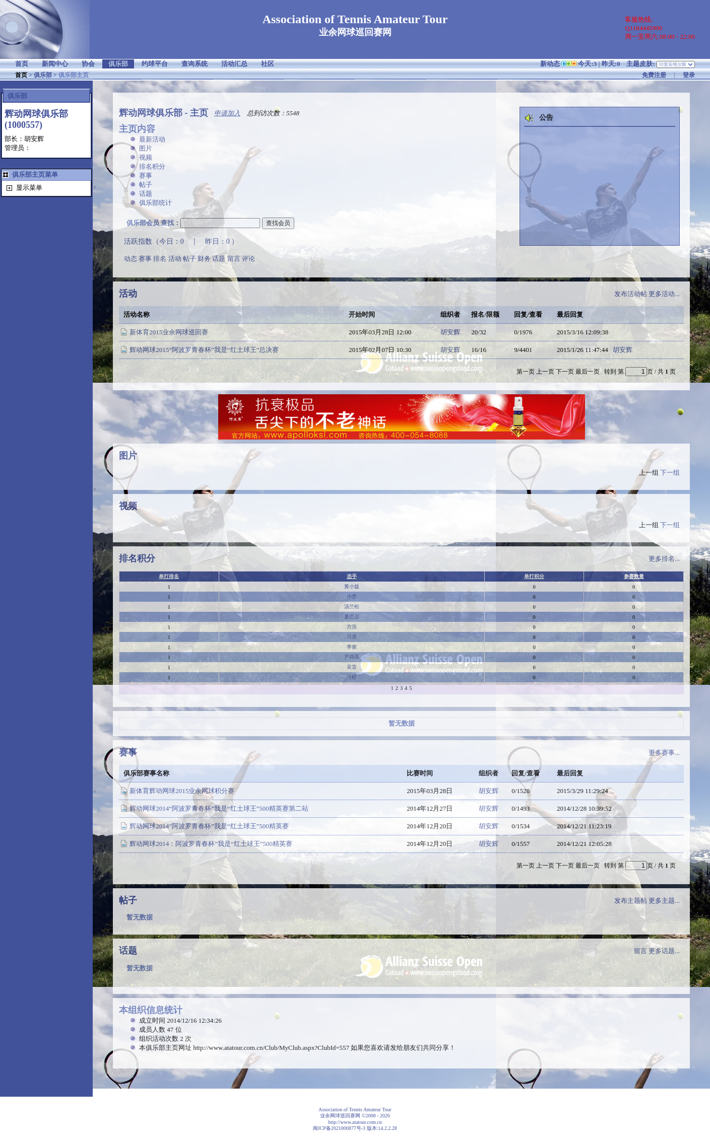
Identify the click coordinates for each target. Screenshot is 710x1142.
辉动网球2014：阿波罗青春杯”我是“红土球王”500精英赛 (211, 843)
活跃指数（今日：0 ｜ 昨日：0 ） (181, 241)
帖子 (145, 184)
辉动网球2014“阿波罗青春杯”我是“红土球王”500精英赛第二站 (219, 808)
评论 (248, 258)
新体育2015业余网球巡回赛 (169, 332)
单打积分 (534, 576)
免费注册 (654, 75)
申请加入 (227, 113)
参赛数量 (634, 576)
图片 (145, 148)
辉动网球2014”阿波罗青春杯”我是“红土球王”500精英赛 (209, 826)
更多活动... (664, 294)
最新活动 (152, 139)
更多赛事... (664, 752)
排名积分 (152, 166)
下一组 (670, 472)
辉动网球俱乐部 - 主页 (163, 113)
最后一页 (587, 371)
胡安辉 (450, 332)
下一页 (565, 371)
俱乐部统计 (155, 202)
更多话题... (664, 951)
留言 (233, 258)
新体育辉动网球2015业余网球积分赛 (182, 791)
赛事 (145, 175)
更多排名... (664, 558)
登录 (689, 75)
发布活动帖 (630, 294)
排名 (159, 258)
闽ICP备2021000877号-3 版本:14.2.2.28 (355, 1128)
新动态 (550, 63)
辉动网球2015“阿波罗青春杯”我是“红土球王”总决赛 (204, 349)
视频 (145, 157)
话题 (145, 193)
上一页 (545, 371)
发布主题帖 (630, 900)
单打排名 (169, 576)
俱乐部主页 (73, 75)
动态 (130, 258)
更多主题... (664, 900)
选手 (352, 576)
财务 (204, 258)
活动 (174, 258)
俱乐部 (43, 75)
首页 (21, 75)
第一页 (526, 371)
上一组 (649, 472)
